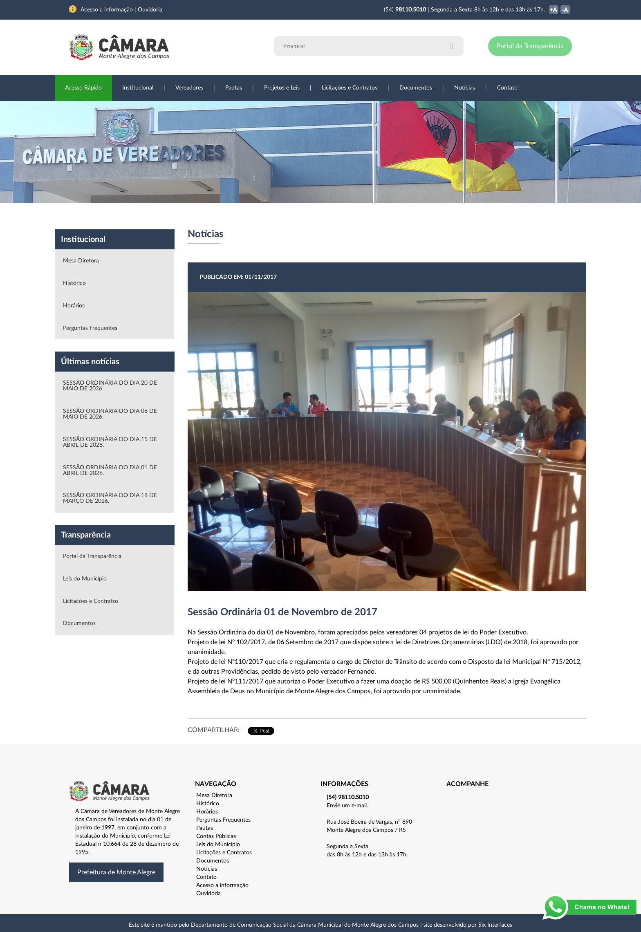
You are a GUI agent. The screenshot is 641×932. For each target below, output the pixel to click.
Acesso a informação (222, 885)
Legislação (264, 216)
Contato (507, 88)
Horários (74, 306)
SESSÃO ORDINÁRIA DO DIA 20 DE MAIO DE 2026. (110, 386)
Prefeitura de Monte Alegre (116, 872)
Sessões (220, 216)
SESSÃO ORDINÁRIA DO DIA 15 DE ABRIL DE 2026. (110, 442)
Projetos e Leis (282, 88)
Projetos (178, 216)
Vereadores (189, 88)
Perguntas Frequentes (90, 328)
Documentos (415, 88)
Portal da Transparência (530, 46)
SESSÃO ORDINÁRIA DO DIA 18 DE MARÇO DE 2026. (110, 498)
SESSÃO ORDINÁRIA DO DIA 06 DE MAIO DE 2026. (110, 414)
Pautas (233, 88)
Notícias (464, 88)
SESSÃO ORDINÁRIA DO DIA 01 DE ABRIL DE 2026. (110, 470)
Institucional (137, 88)
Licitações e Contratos (349, 88)
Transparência (316, 216)
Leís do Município (85, 579)
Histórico (74, 283)
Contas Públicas (216, 836)
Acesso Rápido (83, 88)
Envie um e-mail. (347, 806)
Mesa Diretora (81, 261)
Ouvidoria (411, 216)
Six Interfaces (495, 925)
